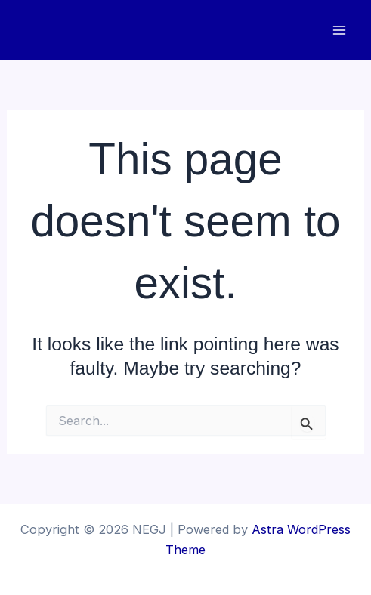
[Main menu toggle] (339, 31)
